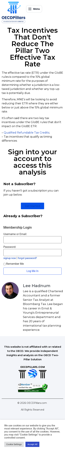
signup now (9, 258)
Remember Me (13, 264)
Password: (9, 247)
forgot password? (27, 258)
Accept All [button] (32, 444)
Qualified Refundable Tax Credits (26, 132)
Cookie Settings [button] (14, 444)
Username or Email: (15, 234)
